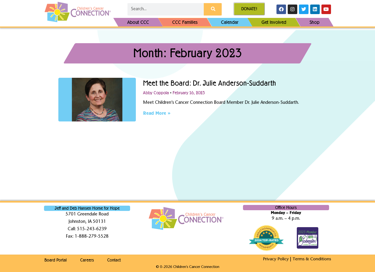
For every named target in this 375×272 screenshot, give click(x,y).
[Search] (213, 9)
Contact (115, 260)
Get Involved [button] (273, 22)
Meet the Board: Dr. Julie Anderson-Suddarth (214, 83)
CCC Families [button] (185, 22)
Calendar (229, 22)
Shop (314, 22)
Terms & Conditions (311, 259)
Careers (87, 260)
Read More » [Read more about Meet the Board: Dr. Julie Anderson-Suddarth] (157, 113)
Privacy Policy (275, 259)
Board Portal (55, 260)
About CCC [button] (138, 22)
